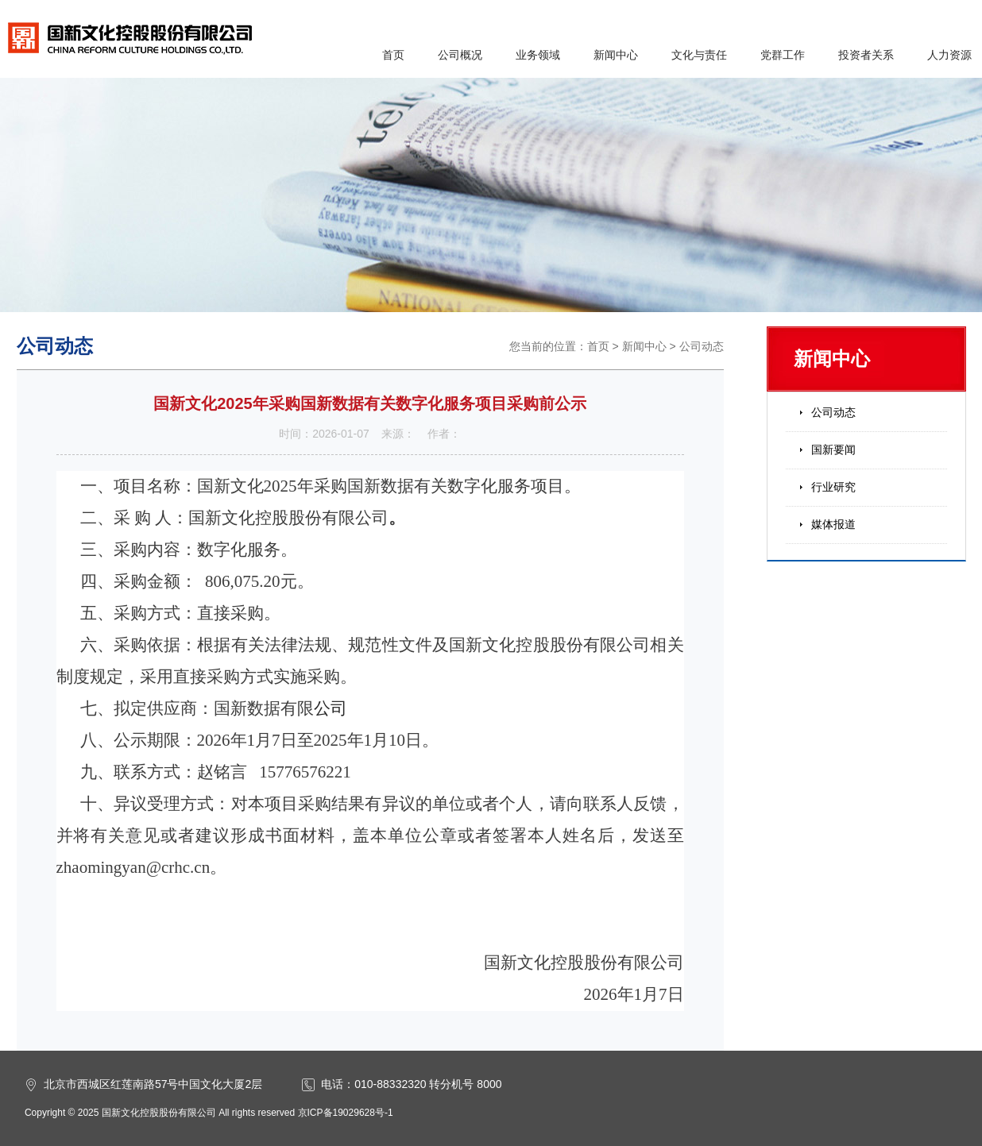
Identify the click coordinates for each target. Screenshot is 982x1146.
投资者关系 (866, 54)
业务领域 (538, 54)
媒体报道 (833, 524)
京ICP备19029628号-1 (345, 1112)
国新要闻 (833, 449)
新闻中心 (615, 54)
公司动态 (701, 346)
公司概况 (460, 54)
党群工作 (782, 54)
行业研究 (833, 486)
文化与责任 (699, 54)
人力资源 (949, 54)
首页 (393, 54)
